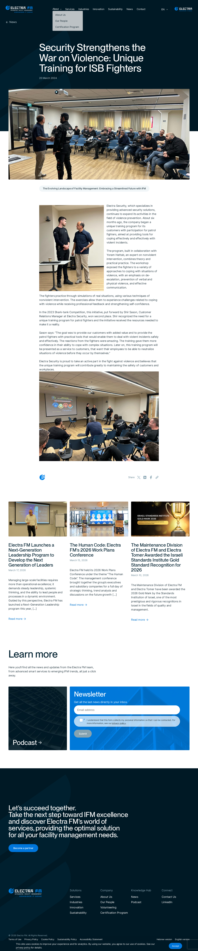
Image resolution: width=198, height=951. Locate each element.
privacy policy (119, 723)
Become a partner (23, 848)
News (11, 22)
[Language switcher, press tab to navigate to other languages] (164, 9)
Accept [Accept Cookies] (175, 946)
